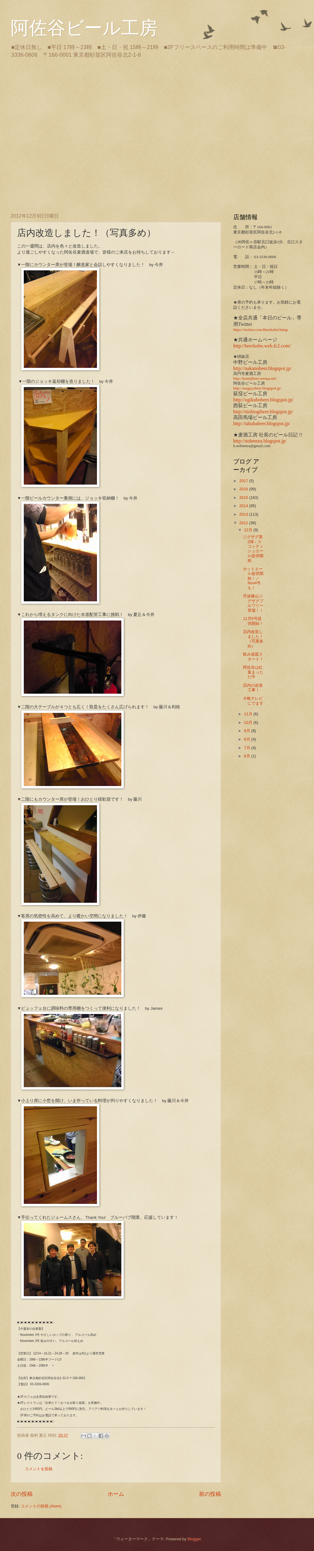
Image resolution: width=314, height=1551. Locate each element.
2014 (244, 505)
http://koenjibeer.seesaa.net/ (255, 378)
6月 (247, 756)
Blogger (194, 1539)
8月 (247, 739)
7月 (247, 747)
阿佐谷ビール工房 (84, 28)
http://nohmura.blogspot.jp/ (260, 440)
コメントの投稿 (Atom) (41, 1506)
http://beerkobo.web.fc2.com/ (262, 345)
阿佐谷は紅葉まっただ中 (253, 672)
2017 (244, 480)
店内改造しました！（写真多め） (253, 638)
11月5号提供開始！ (253, 620)
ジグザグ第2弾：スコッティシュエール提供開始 (253, 549)
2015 (244, 497)
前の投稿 (210, 1494)
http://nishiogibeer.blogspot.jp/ (263, 411)
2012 (244, 523)
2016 (244, 489)
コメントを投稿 (38, 1469)
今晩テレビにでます (253, 700)
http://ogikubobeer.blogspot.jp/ (263, 399)
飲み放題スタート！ (253, 656)
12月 (248, 530)
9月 (247, 730)
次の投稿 (22, 1494)
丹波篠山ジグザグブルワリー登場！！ (253, 603)
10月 (248, 722)
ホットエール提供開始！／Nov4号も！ (253, 578)
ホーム (116, 1494)
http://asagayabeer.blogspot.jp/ (257, 388)
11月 (248, 714)
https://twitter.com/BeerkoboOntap (260, 330)
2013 (244, 514)
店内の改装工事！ (253, 687)
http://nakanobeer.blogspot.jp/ (262, 368)
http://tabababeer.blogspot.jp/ (261, 423)
